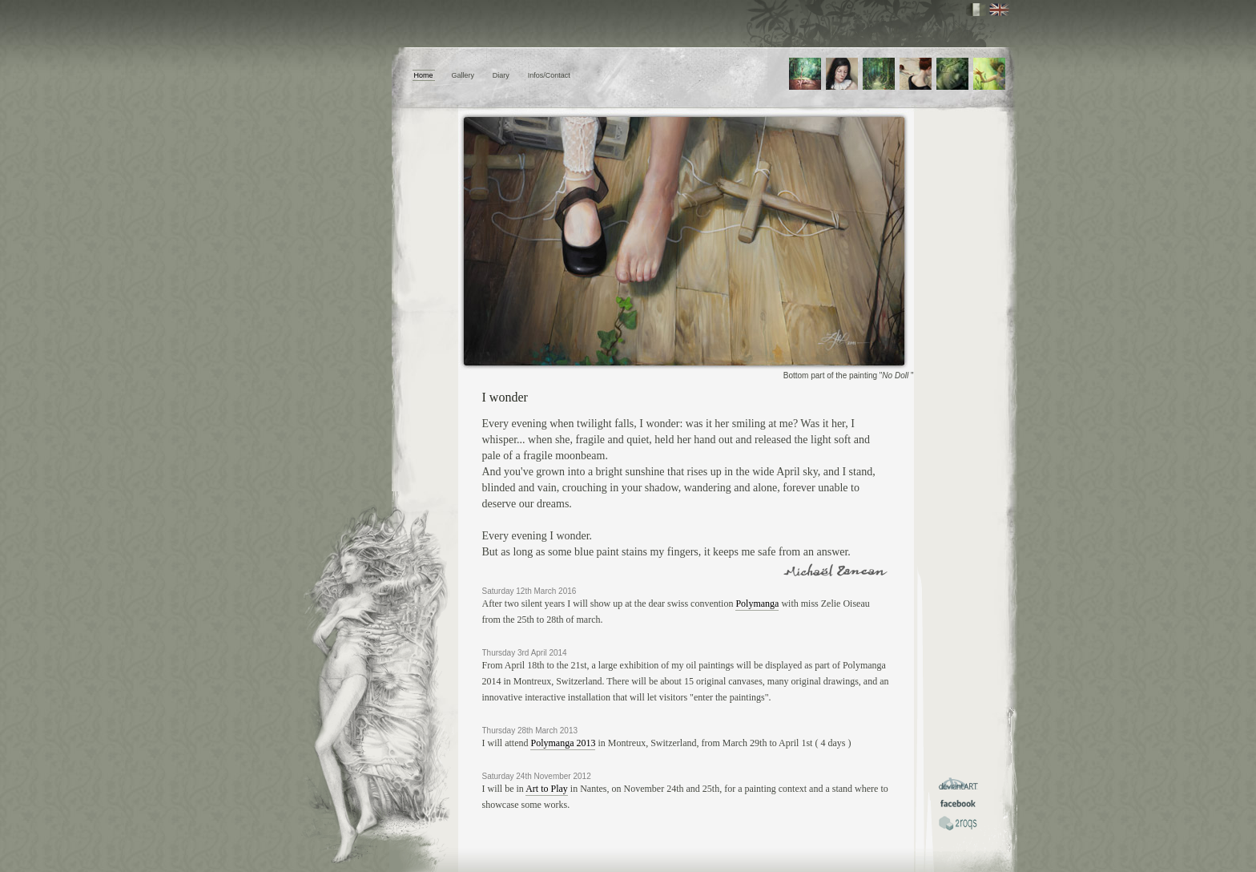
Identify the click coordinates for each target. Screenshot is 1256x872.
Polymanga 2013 (562, 743)
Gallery (462, 75)
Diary (501, 75)
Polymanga (757, 603)
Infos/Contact (549, 75)
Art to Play (546, 788)
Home (423, 75)
